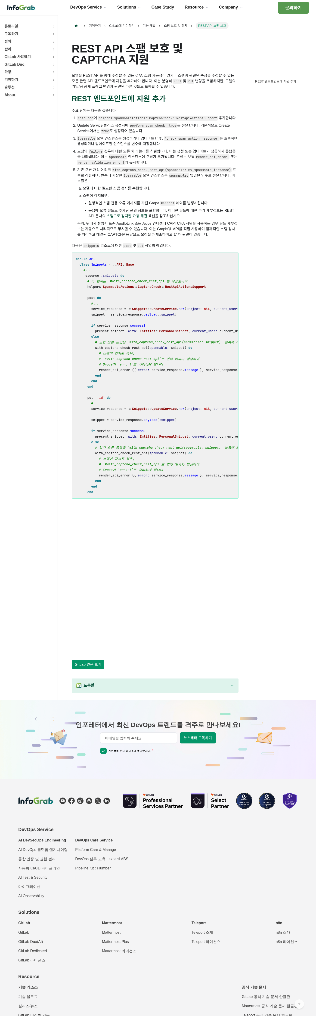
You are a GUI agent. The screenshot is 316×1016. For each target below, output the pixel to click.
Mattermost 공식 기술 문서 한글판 (270, 1006)
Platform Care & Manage (95, 850)
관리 (7, 49)
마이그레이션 (29, 887)
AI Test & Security (32, 877)
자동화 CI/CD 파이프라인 (39, 868)
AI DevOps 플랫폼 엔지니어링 (43, 850)
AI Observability (31, 896)
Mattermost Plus (115, 942)
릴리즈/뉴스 (28, 1006)
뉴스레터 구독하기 (198, 738)
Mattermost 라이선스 (119, 951)
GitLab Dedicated (32, 951)
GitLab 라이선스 (31, 960)
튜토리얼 (11, 26)
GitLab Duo (14, 64)
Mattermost (111, 932)
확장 (7, 72)
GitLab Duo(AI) (30, 942)
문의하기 (293, 7)
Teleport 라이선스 (206, 942)
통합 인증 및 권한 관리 (37, 859)
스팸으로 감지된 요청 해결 (127, 216)
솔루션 (9, 87)
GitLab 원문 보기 (88, 664)
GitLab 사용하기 (17, 57)
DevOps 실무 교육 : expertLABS (101, 859)
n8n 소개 (283, 932)
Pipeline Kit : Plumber (93, 868)
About (9, 95)
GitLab (23, 932)
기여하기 (11, 80)
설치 (7, 41)
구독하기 (11, 34)
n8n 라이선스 (287, 942)
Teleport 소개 (202, 932)
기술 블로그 (28, 997)
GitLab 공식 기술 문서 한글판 (266, 997)
